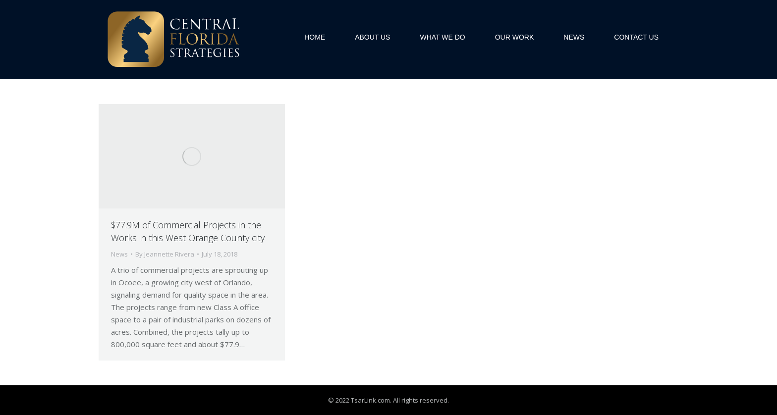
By (164, 254)
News (119, 254)
